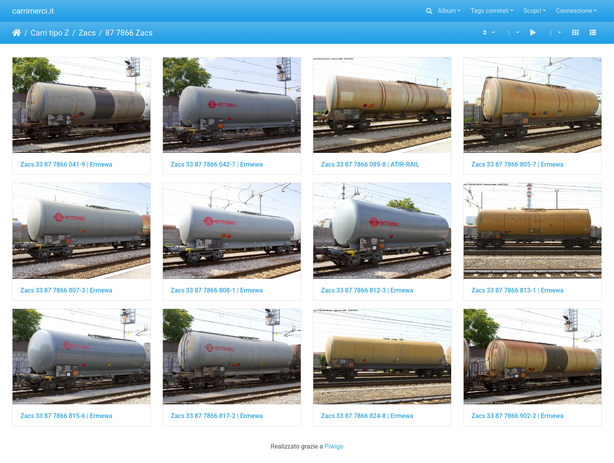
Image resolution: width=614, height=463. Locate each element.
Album (447, 10)
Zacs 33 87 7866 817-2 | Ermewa (217, 416)
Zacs (87, 33)
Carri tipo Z (50, 33)
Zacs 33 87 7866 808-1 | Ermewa (217, 290)
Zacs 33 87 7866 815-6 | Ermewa (66, 416)
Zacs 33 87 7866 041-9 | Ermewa (66, 164)
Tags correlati (490, 10)
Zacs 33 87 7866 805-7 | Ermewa (517, 164)
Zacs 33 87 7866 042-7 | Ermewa (217, 164)
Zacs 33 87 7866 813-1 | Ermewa (517, 290)
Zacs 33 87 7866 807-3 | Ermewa (66, 290)
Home (16, 33)
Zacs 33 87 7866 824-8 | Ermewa (367, 416)
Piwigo (334, 446)
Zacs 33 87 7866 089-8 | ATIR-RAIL (370, 164)
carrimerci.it (33, 11)
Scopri (532, 10)
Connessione (574, 10)
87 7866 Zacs (129, 33)
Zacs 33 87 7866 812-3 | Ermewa (367, 290)
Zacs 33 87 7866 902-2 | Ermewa (517, 416)
